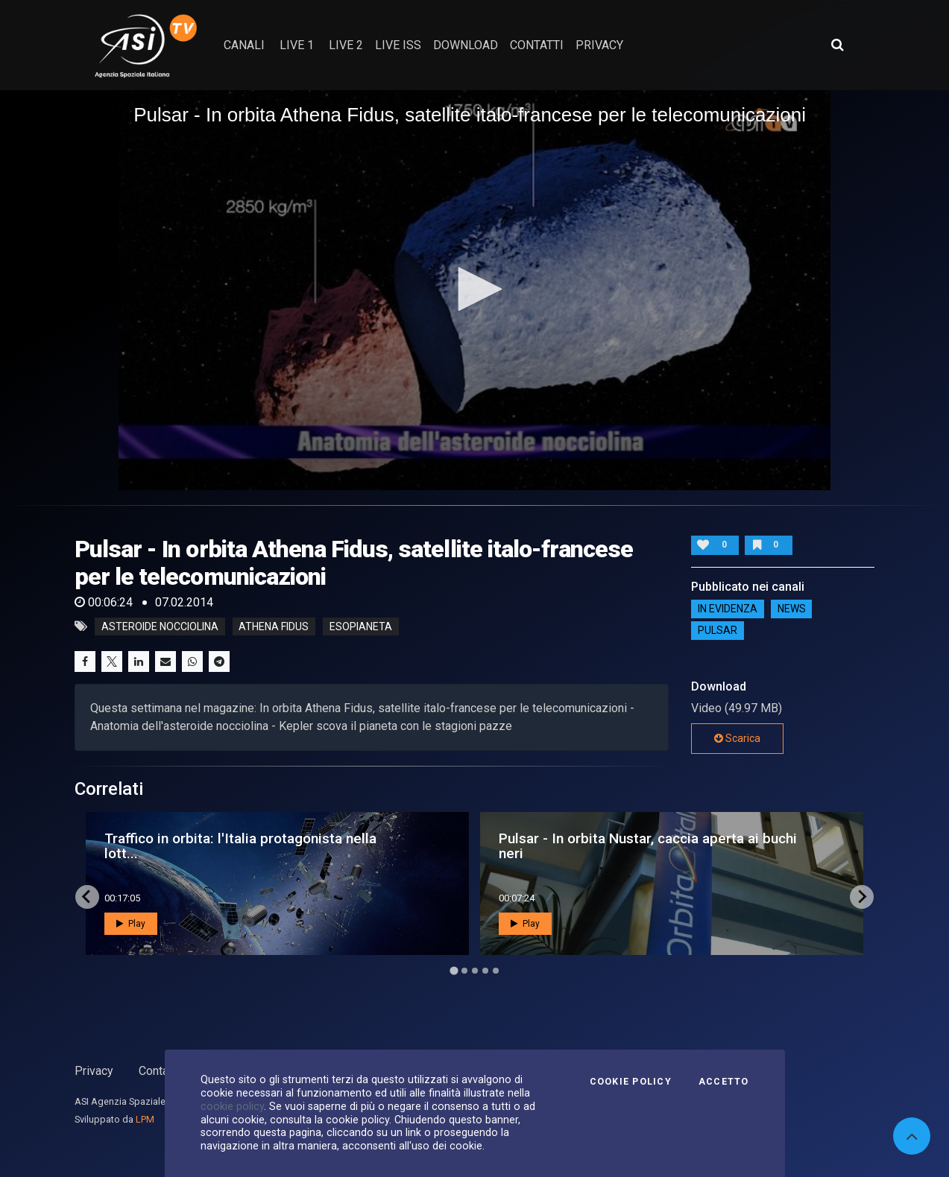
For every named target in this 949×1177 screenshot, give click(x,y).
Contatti (159, 1071)
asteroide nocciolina (159, 626)
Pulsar (717, 631)
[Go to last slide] (87, 897)
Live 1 (297, 45)
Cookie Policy (631, 1081)
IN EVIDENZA (727, 609)
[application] (474, 290)
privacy (599, 45)
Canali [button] (244, 45)
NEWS (792, 609)
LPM (145, 1119)
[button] (475, 289)
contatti (537, 45)
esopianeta (361, 626)
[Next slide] (862, 897)
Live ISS (398, 45)
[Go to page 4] (485, 971)
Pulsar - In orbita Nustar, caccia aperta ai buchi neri (648, 845)
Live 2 (346, 45)
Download (465, 45)
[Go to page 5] (496, 971)
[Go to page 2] (464, 971)
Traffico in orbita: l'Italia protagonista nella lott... (240, 845)
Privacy (94, 1071)
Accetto (724, 1081)
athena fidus (274, 626)
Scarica (737, 738)
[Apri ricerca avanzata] (837, 44)
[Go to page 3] (475, 971)
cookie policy (232, 1106)
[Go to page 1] (454, 970)
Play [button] (130, 924)
